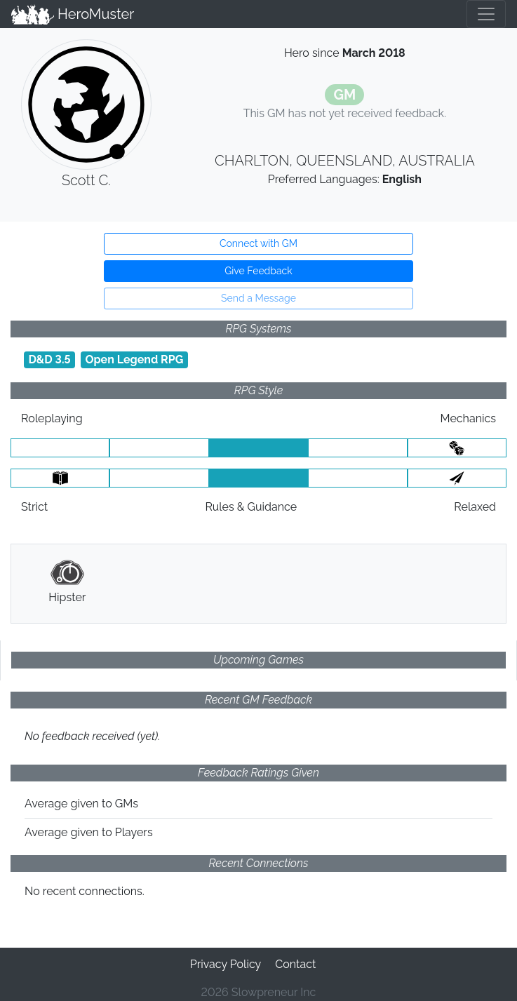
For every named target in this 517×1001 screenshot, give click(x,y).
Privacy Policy (226, 964)
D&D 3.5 (49, 359)
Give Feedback (258, 270)
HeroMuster (72, 14)
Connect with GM (258, 243)
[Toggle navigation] (486, 14)
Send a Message (258, 298)
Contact (295, 964)
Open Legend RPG (134, 359)
